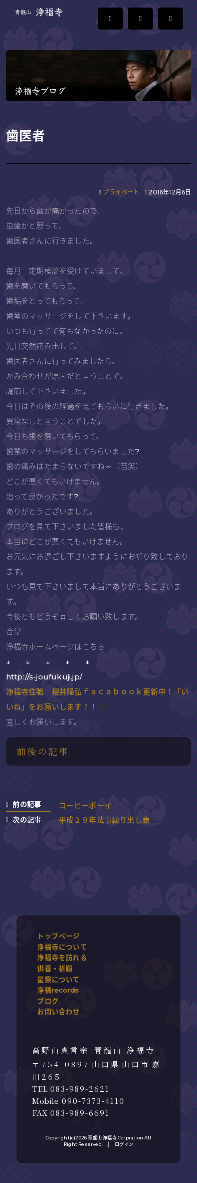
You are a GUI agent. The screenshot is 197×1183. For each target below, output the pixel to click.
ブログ (48, 1001)
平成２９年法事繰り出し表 (104, 820)
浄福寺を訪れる (62, 958)
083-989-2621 (80, 1088)
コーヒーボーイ (85, 805)
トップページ (58, 936)
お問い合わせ (58, 1012)
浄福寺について (62, 947)
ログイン (124, 1144)
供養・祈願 (55, 969)
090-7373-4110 (93, 1100)
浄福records (58, 990)
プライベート (121, 192)
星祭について (58, 980)
